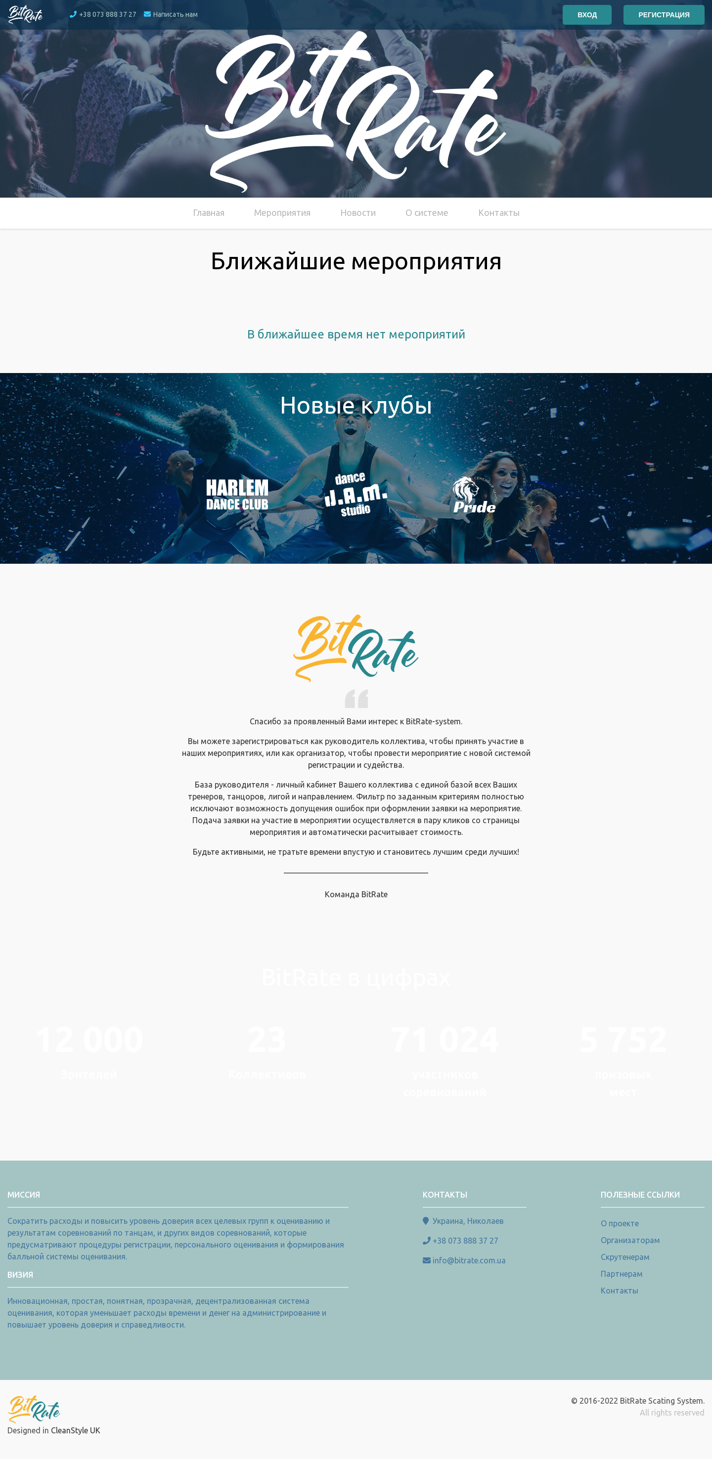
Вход (587, 15)
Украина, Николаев (468, 1220)
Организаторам (630, 1240)
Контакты (499, 212)
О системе (426, 212)
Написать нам (171, 14)
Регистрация (664, 15)
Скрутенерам (625, 1256)
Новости (358, 212)
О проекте (620, 1223)
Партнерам (622, 1273)
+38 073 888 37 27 (103, 14)
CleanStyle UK (75, 1430)
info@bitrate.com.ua (469, 1260)
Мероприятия (282, 212)
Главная (208, 212)
